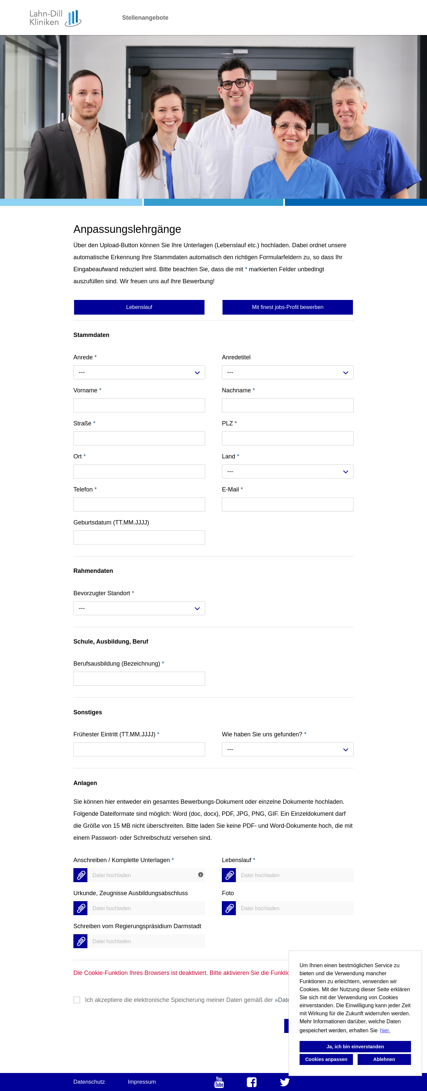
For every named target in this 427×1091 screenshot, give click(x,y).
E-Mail (232, 489)
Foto (228, 893)
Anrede (85, 357)
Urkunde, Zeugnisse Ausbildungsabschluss (130, 893)
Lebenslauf (238, 860)
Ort (79, 456)
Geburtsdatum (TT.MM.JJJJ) (111, 522)
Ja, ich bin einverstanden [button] (355, 1046)
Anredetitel (236, 357)
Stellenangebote (145, 17)
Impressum (142, 1082)
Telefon (85, 489)
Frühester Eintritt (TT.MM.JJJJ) (116, 734)
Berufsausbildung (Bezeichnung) (118, 663)
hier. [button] (385, 1030)
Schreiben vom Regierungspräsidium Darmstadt (137, 926)
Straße (84, 423)
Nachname (238, 390)
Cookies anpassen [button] (326, 1059)
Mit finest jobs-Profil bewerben (287, 307)
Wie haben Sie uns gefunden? (264, 734)
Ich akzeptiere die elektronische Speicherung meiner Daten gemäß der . (213, 1000)
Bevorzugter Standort (103, 593)
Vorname (87, 390)
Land (230, 456)
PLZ (229, 423)
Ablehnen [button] (384, 1059)
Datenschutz (89, 1082)
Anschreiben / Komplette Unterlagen (123, 860)
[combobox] (139, 372)
